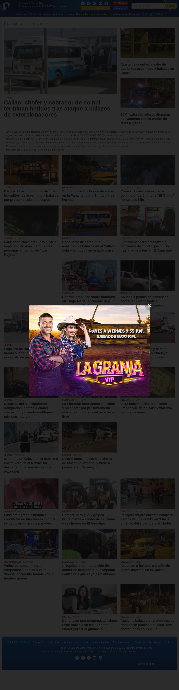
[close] (150, 306)
